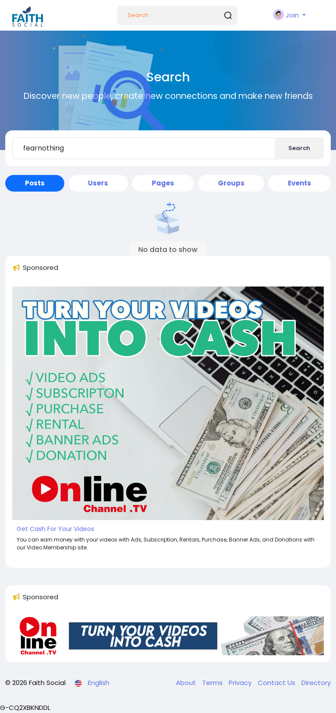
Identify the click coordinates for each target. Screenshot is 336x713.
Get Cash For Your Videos (55, 528)
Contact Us (277, 682)
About (187, 682)
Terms (213, 682)
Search (299, 148)
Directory (316, 682)
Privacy (241, 682)
